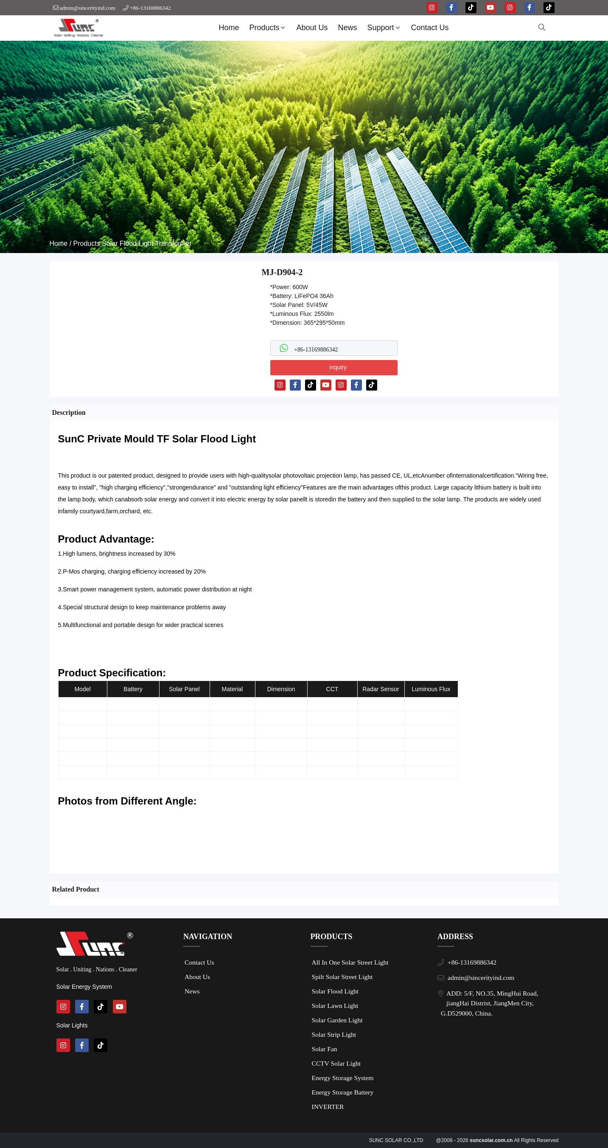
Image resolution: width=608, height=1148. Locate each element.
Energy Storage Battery (343, 1092)
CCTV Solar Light (336, 1063)
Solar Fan (324, 1048)
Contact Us (430, 27)
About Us (312, 27)
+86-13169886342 (150, 8)
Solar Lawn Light (335, 1005)
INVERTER (328, 1106)
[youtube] (490, 7)
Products (268, 27)
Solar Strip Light (334, 1034)
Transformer (173, 243)
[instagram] (431, 7)
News (347, 27)
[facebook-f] (451, 7)
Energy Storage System (343, 1077)
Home (229, 27)
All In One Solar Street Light (350, 962)
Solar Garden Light (337, 1020)
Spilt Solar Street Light (342, 976)
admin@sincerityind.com (87, 8)
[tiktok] (470, 7)
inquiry (338, 367)
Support (384, 27)
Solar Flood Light (127, 243)
